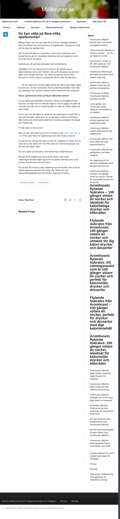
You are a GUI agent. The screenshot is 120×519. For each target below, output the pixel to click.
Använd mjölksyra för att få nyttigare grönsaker (47, 21)
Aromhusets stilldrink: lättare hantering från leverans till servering (99, 387)
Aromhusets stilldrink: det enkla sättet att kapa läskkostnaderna (101, 142)
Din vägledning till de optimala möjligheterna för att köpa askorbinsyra (101, 163)
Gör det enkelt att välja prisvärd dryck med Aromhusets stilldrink (100, 422)
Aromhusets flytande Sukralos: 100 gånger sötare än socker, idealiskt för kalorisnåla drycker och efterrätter (101, 349)
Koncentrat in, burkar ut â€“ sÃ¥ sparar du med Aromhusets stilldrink (100, 64)
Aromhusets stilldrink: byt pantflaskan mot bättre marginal (101, 152)
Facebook (65, 200)
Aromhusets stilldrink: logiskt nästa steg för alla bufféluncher (101, 131)
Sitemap (21, 27)
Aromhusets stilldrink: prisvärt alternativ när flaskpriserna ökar (99, 120)
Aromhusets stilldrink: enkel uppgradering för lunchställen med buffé (100, 443)
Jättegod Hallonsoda (79, 27)
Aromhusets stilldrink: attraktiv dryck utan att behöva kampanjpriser (100, 85)
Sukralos (35, 27)
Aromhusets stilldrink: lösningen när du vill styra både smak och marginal (101, 397)
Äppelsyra (81, 21)
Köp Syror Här (99, 21)
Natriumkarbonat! (54, 27)
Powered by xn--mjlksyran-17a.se (15, 515)
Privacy (6, 27)
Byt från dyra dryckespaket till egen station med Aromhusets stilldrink (102, 432)
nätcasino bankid (27, 182)
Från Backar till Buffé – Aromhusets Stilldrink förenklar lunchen (100, 96)
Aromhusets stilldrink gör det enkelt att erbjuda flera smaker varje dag (101, 74)
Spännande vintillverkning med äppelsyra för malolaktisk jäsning (101, 477)
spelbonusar (43, 182)
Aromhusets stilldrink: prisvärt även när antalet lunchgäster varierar (101, 42)
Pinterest (80, 200)
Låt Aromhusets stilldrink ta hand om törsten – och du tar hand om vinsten (102, 53)
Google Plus (75, 200)
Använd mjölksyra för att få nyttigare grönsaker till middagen (102, 456)
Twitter (70, 200)
